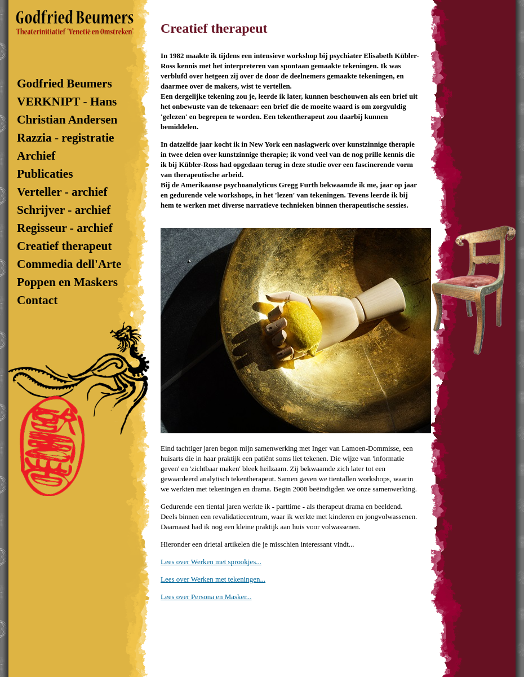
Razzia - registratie (65, 137)
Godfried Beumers (70, 83)
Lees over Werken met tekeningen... (213, 579)
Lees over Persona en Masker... (206, 596)
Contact (39, 300)
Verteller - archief (62, 192)
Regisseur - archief (65, 228)
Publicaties (45, 174)
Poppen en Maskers (67, 282)
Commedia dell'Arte (69, 264)
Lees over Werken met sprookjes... (211, 561)
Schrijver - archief (63, 210)
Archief (36, 155)
